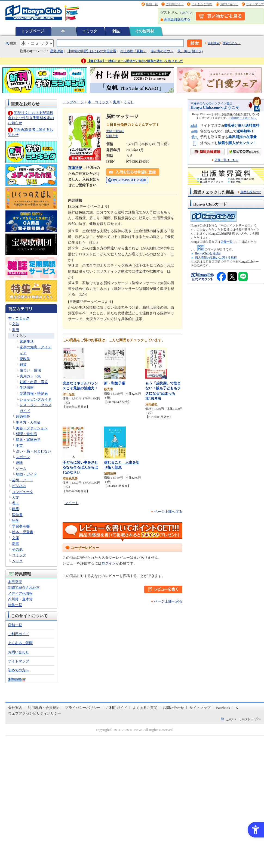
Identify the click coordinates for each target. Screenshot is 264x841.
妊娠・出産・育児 (34, 382)
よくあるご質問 (201, 4)
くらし (21, 336)
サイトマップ (255, 4)
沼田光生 (112, 136)
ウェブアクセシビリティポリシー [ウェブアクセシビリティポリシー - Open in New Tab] (34, 713)
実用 (15, 330)
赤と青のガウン (162, 51)
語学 (15, 521)
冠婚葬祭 (23, 416)
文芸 (15, 324)
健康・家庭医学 (28, 439)
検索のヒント (232, 43)
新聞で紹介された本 (24, 587)
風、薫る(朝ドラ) (189, 51)
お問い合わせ (229, 4)
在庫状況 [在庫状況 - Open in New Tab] (75, 168)
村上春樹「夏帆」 (133, 51)
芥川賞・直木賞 (20, 599)
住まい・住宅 (30, 370)
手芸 (19, 445)
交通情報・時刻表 (34, 393)
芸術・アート (22, 480)
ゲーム (21, 469)
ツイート (72, 503)
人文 (15, 497)
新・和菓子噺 (114, 383)
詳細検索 (214, 43)
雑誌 (116, 31)
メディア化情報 (20, 593)
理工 (15, 503)
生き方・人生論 (28, 422)
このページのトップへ (243, 719)
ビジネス (19, 486)
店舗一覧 (152, 4)
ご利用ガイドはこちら (242, 117)
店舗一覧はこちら (226, 160)
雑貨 (23, 364)
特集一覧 (15, 605)
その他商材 (144, 31)
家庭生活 (27, 341)
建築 (15, 509)
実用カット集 (30, 376)
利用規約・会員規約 (44, 708)
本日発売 (15, 582)
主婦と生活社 (115, 131)
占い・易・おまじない (33, 451)
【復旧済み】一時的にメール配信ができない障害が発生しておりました (135, 61)
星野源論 (56, 51)
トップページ (32, 31)
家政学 (25, 359)
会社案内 (15, 708)
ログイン (186, 12)
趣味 (19, 463)
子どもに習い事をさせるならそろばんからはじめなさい (80, 467)
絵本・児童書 (22, 532)
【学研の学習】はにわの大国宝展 (91, 51)
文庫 (15, 538)
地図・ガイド (26, 474)
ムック (17, 561)
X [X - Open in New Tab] (237, 708)
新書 (15, 544)
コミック (89, 31)
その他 (17, 549)
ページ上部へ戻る (168, 512)
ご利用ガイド (175, 4)
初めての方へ (18, 670)
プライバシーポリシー (82, 708)
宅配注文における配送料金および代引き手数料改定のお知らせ (31, 118)
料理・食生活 (26, 434)
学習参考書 (21, 526)
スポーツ (23, 457)
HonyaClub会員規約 (208, 253)
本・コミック (18, 318)
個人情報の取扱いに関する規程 (216, 257)
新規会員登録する (177, 19)
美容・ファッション (32, 428)
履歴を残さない (250, 192)
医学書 (17, 515)
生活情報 (27, 388)
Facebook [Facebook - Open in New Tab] (223, 708)
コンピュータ (22, 492)
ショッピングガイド (35, 399)
